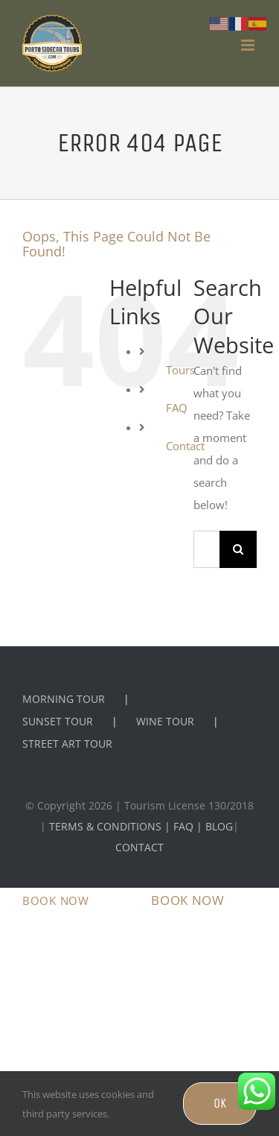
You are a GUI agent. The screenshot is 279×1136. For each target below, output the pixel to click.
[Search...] (206, 549)
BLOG (219, 826)
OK (220, 1103)
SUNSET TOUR (57, 721)
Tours (180, 369)
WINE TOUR (165, 721)
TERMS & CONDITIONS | (111, 826)
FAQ (176, 407)
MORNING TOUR (63, 699)
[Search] (238, 549)
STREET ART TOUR (67, 743)
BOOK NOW (55, 900)
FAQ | (189, 826)
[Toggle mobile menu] (249, 45)
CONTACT (139, 847)
